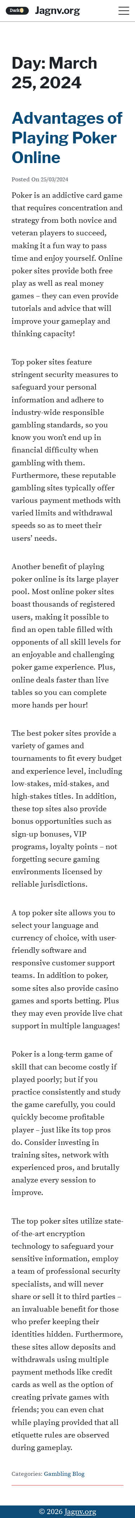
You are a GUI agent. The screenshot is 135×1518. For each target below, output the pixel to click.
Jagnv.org (57, 10)
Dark (17, 10)
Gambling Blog (64, 1474)
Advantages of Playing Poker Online (67, 137)
